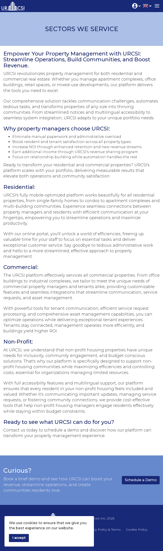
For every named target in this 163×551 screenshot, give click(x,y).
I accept (18, 538)
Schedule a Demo (141, 480)
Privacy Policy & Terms (103, 530)
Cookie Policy (136, 530)
